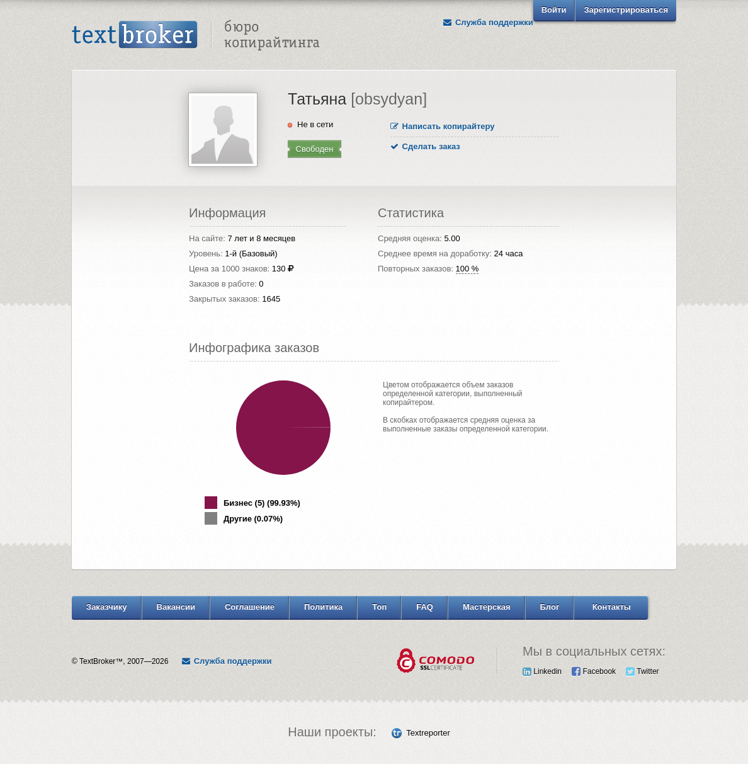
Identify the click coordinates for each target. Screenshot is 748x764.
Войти (554, 9)
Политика (323, 607)
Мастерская (487, 607)
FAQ (424, 607)
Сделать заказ (425, 146)
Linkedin (542, 671)
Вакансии (176, 607)
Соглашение (250, 607)
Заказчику (106, 607)
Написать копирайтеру (442, 126)
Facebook (594, 671)
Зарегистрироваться (626, 9)
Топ (379, 607)
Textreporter (428, 733)
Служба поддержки (488, 22)
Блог (550, 607)
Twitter (642, 671)
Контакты (611, 607)
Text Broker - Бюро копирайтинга (196, 35)
